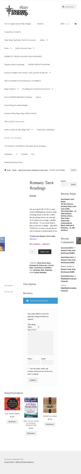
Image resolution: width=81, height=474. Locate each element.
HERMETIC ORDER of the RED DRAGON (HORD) (23, 56)
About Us (40, 24)
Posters (38, 97)
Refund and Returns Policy (13, 162)
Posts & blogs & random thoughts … (17, 105)
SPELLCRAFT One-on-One (14, 121)
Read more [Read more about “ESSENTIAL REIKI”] (50, 424)
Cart (32, 154)
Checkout (24, 154)
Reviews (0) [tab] (8, 292)
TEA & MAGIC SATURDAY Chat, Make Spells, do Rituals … (26, 146)
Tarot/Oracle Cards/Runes (45, 130)
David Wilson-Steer (67, 257)
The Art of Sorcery (67, 204)
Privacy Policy (9, 462)
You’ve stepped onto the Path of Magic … (18, 24)
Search (63, 181)
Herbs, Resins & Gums (23, 48)
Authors (42, 40)
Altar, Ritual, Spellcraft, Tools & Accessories (20, 40)
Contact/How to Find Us (12, 32)
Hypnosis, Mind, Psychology (14, 64)
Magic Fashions (10, 89)
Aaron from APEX (67, 248)
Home (9, 170)
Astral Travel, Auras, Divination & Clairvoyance (33, 170)
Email (44, 359)
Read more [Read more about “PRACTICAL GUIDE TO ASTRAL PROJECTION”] (31, 433)
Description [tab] (8, 285)
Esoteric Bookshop (40, 272)
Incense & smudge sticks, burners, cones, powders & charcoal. (26, 73)
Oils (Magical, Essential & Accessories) (36, 89)
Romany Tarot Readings (12, 138)
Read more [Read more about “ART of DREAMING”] (12, 421)
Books (6, 48)
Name (30, 359)
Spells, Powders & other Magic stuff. (17, 130)
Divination (36, 270)
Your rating (31, 324)
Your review (32, 330)
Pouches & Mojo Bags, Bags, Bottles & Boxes (20, 113)
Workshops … (9, 154)
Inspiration (48, 270)
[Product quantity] (33, 251)
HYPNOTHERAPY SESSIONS (39, 64)
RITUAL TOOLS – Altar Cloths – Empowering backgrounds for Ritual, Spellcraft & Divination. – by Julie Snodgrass (68, 223)
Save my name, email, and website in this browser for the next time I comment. (40, 371)
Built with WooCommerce (25, 462)
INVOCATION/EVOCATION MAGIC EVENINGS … (23, 81)
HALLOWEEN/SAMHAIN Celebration (18, 97)
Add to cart (44, 252)
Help (42, 270)
